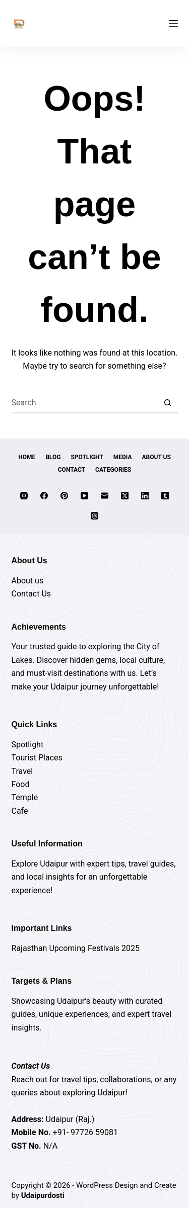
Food (21, 784)
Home (26, 457)
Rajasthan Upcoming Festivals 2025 (76, 948)
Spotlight (87, 457)
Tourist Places (37, 757)
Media (122, 457)
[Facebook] (44, 495)
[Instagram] (24, 495)
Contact (71, 469)
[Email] (104, 495)
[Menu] (173, 23)
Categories (113, 469)
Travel (22, 771)
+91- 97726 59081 (85, 1132)
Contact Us (31, 593)
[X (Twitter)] (125, 495)
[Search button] (168, 403)
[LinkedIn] (145, 495)
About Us (156, 457)
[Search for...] (85, 403)
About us (28, 580)
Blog (52, 457)
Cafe (20, 811)
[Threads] (94, 516)
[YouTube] (84, 495)
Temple (25, 797)
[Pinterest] (64, 495)
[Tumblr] (165, 495)
